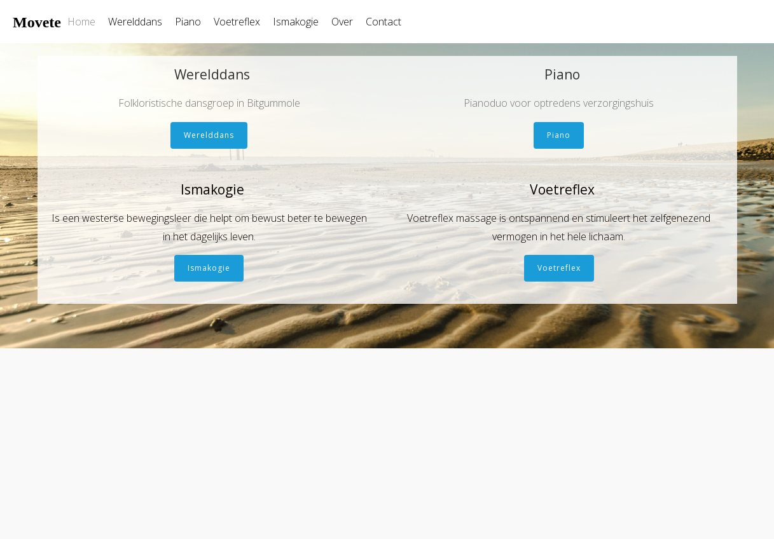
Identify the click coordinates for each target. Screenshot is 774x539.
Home (81, 22)
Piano (188, 22)
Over (342, 22)
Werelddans (135, 22)
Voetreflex (237, 22)
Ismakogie (296, 22)
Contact (383, 22)
